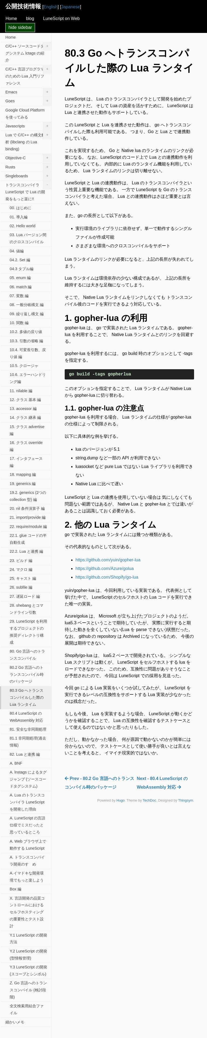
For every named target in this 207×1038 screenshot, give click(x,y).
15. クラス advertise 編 (27, 430)
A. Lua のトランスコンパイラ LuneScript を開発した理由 (27, 802)
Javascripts (28, 126)
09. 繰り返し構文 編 (27, 314)
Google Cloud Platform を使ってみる (25, 113)
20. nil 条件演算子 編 (27, 508)
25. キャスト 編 (23, 578)
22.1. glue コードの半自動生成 (28, 539)
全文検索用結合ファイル (27, 1009)
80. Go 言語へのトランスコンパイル (27, 654)
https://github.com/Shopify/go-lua (106, 577)
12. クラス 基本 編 (25, 400)
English (50, 7)
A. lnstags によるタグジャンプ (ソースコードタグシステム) (28, 779)
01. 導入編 (18, 217)
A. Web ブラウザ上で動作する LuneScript (28, 844)
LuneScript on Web (61, 18)
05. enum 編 (20, 278)
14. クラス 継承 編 (25, 417)
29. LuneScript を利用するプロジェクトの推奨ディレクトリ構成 (28, 631)
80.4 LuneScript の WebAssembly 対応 (26, 716)
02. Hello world (22, 226)
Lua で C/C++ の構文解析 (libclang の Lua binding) (28, 141)
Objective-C (28, 158)
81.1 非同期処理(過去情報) (28, 741)
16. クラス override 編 (26, 446)
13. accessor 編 (23, 408)
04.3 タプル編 (21, 269)
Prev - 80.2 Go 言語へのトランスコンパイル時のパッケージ (99, 782)
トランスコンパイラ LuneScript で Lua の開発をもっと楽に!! (28, 191)
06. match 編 (21, 287)
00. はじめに (20, 208)
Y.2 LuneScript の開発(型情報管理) (28, 954)
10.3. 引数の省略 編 (26, 341)
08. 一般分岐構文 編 (27, 305)
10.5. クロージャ (24, 366)
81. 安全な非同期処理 (28, 729)
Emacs (28, 92)
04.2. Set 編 (20, 260)
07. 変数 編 (19, 296)
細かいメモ (14, 1022)
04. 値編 (17, 251)
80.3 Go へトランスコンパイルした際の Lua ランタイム (27, 697)
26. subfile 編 (21, 587)
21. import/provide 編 (28, 517)
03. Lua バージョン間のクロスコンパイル (28, 238)
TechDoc (149, 800)
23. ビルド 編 (21, 560)
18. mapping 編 (23, 474)
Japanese (70, 7)
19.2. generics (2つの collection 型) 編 (28, 496)
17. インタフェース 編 (26, 462)
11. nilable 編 (21, 391)
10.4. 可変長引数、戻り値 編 (28, 353)
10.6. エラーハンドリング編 (28, 378)
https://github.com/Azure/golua (104, 568)
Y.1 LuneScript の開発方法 (28, 938)
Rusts (28, 167)
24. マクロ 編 (21, 569)
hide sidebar (20, 27)
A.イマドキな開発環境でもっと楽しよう (27, 876)
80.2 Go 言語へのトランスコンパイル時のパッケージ (27, 674)
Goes (28, 101)
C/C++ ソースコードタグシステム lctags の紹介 (28, 52)
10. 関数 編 (19, 323)
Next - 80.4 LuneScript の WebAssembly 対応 (162, 782)
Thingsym (185, 800)
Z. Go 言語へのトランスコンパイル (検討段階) (28, 990)
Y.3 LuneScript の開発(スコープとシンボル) (28, 970)
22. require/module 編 (28, 526)
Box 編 (15, 889)
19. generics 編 (23, 483)
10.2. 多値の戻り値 (26, 332)
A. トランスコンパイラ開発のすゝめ (27, 860)
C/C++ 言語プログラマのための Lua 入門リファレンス (28, 75)
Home (11, 18)
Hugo (120, 800)
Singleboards (28, 176)
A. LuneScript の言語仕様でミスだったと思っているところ (27, 825)
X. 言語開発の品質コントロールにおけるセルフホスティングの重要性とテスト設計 (27, 912)
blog (30, 18)
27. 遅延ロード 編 (25, 596)
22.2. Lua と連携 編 (26, 551)
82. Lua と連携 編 (25, 754)
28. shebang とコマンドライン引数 (26, 609)
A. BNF (16, 763)
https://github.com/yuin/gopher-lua (107, 560)
